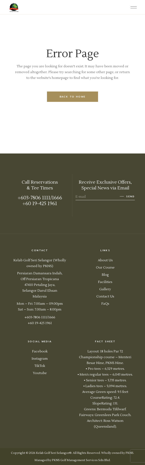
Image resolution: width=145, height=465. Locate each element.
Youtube (40, 373)
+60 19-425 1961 (39, 203)
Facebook (40, 351)
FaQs (105, 304)
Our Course (105, 267)
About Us (105, 260)
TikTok (39, 366)
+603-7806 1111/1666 (40, 198)
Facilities (105, 282)
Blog (105, 275)
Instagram (40, 359)
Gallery (105, 289)
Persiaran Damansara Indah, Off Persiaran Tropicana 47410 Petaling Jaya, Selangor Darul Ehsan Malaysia (39, 285)
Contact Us (105, 296)
